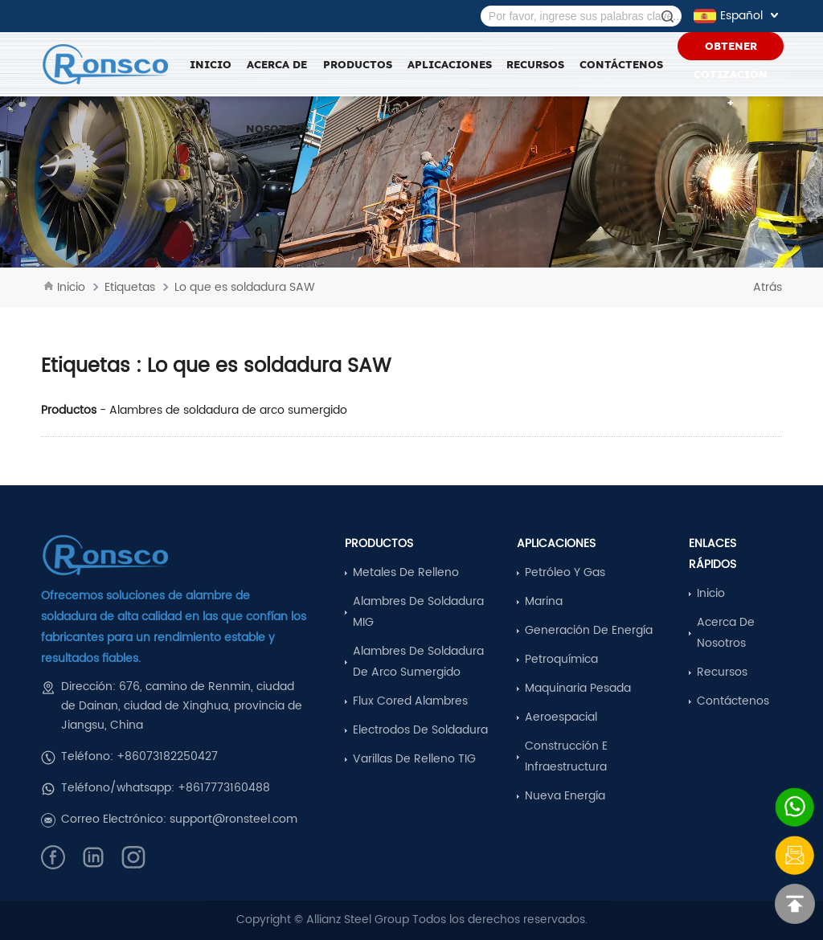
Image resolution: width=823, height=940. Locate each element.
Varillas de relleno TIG (414, 759)
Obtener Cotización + (731, 49)
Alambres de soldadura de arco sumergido (228, 410)
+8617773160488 (224, 788)
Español (738, 15)
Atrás (767, 287)
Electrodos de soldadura (420, 730)
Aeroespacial (561, 717)
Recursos (722, 672)
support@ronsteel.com (233, 819)
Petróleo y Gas (565, 572)
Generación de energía (589, 630)
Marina (544, 601)
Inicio (210, 64)
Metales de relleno (406, 572)
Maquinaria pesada (578, 688)
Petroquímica (561, 659)
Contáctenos (621, 64)
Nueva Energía (565, 796)
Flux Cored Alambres (410, 701)
